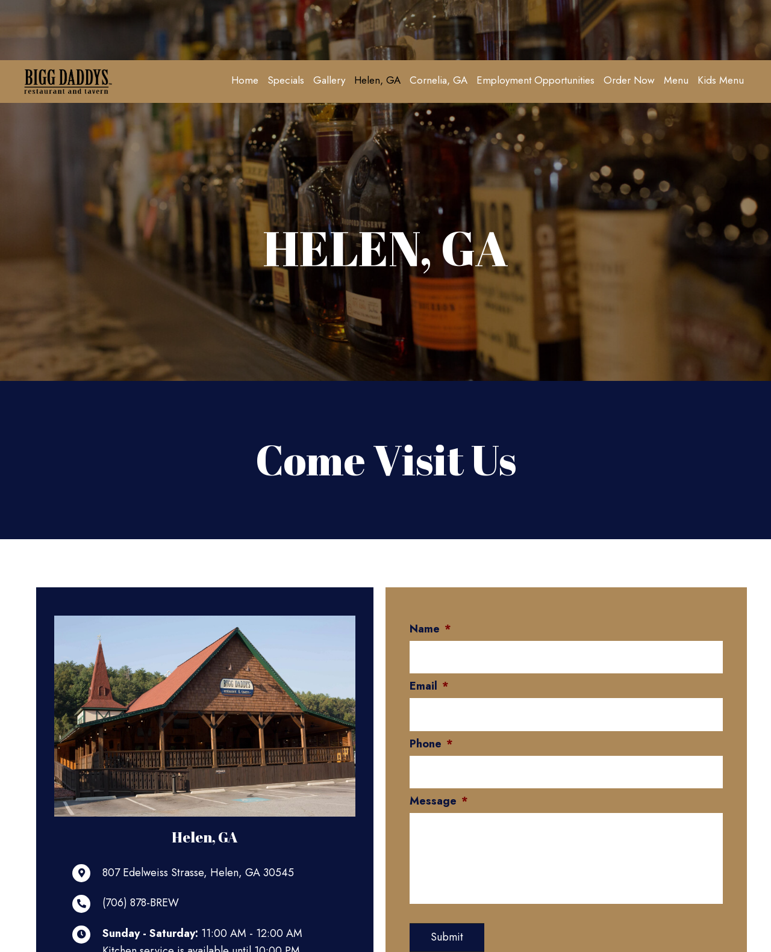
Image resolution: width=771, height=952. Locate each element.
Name (430, 629)
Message (439, 797)
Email (429, 685)
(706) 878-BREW (140, 903)
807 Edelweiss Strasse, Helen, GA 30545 (198, 873)
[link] (244, 80)
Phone (431, 741)
